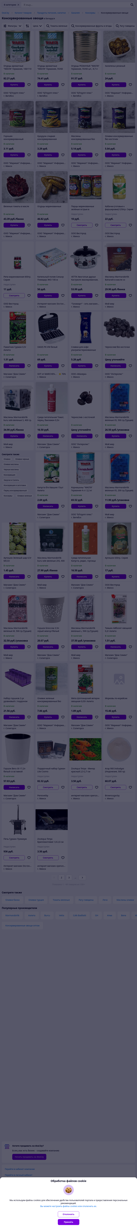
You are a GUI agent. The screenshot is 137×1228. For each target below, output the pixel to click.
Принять (68, 1222)
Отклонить (68, 1214)
